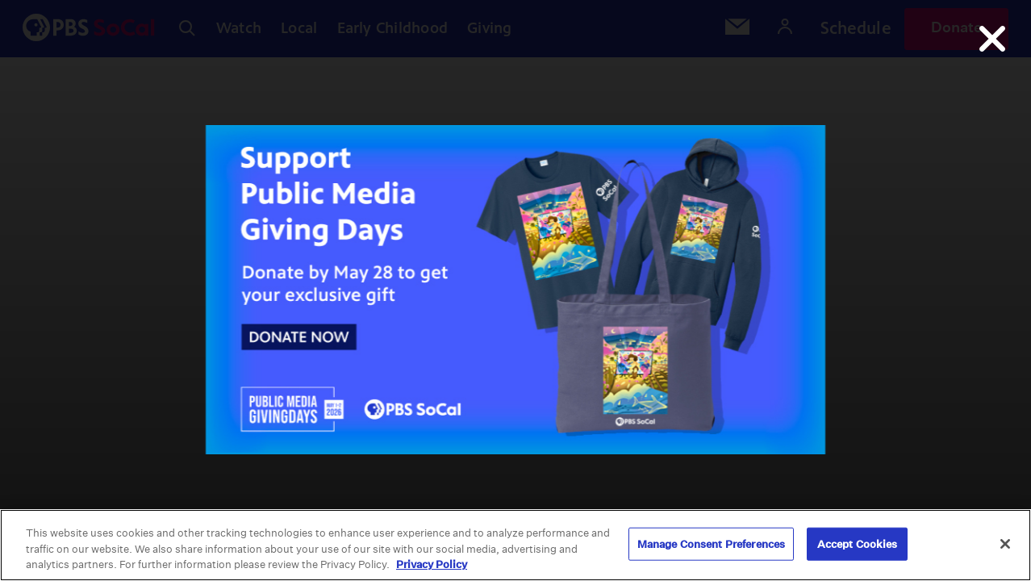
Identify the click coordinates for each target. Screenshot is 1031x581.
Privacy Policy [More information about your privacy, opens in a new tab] (431, 564)
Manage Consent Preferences (711, 543)
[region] (515, 545)
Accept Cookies (857, 543)
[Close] (1005, 544)
